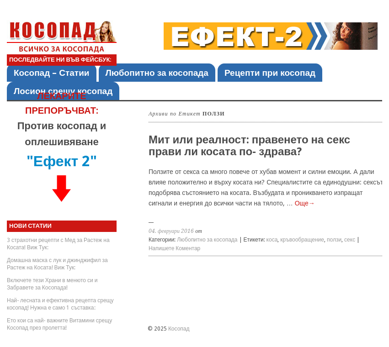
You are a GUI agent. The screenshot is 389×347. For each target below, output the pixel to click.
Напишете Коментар (174, 248)
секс (349, 240)
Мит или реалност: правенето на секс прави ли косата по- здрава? (249, 145)
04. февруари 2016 (171, 231)
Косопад (179, 329)
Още (305, 203)
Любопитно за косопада (157, 73)
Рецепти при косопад (269, 73)
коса (272, 240)
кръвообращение (302, 240)
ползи (334, 240)
